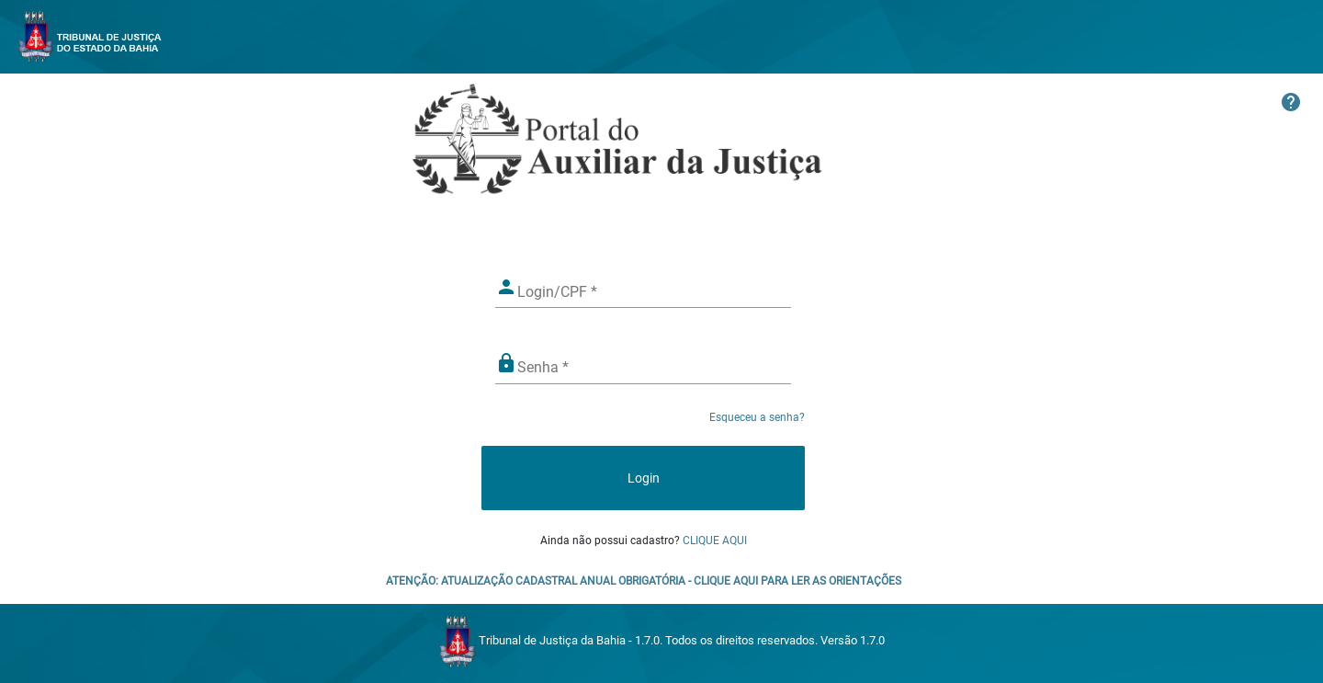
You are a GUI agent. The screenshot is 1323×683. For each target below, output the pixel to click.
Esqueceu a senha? (757, 417)
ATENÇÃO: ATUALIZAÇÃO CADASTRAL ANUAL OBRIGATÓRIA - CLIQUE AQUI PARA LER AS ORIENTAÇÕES (643, 581)
